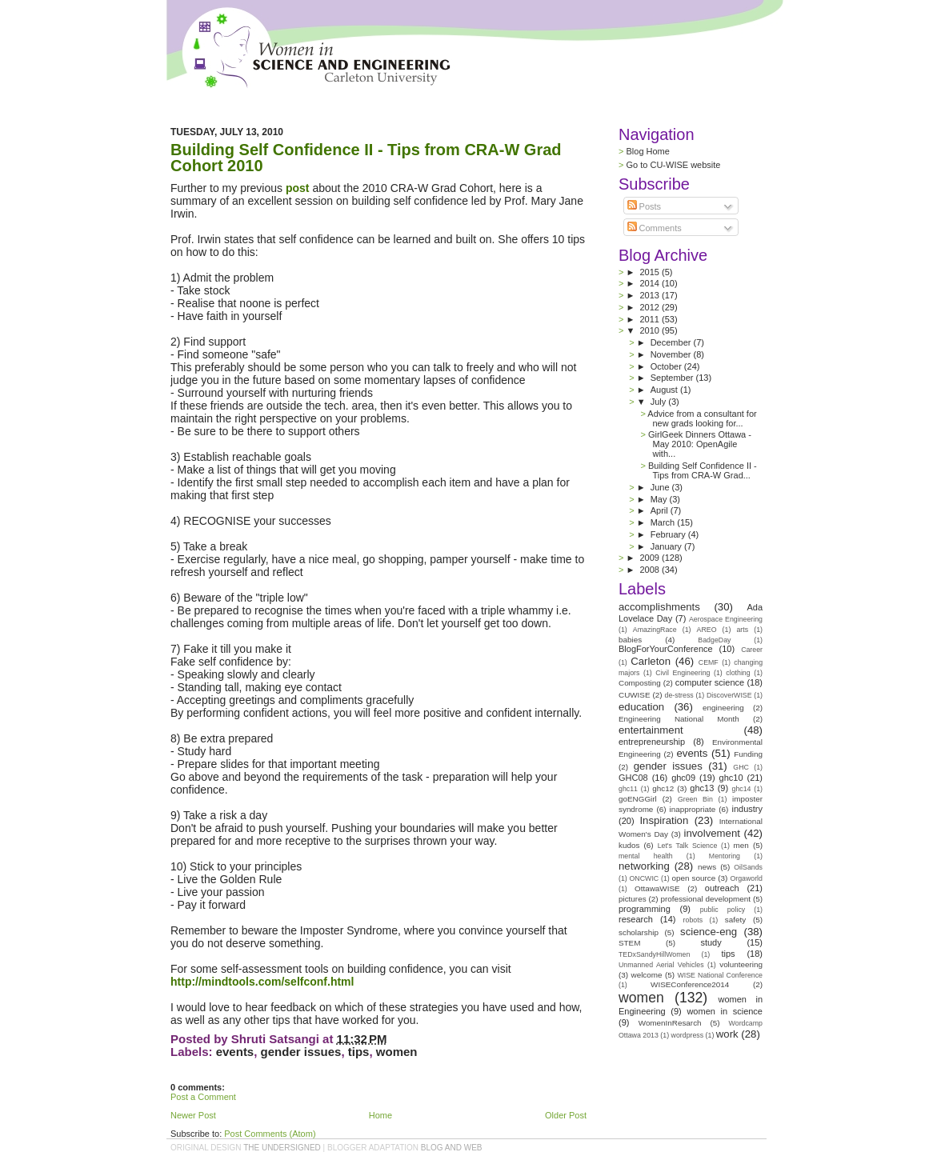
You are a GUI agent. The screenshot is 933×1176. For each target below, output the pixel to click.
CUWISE (635, 694)
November (672, 354)
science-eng (708, 932)
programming (645, 909)
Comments (654, 228)
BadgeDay (714, 640)
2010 (651, 330)
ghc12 (663, 788)
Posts (644, 206)
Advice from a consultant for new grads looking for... (701, 418)
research (636, 919)
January (667, 546)
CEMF (709, 662)
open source (693, 878)
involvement (712, 833)
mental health (646, 856)
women (397, 1051)
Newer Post (193, 1115)
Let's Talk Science (688, 846)
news (707, 866)
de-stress (679, 695)
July (660, 401)
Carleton (651, 661)
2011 (650, 319)
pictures (633, 898)
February (669, 534)
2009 (650, 557)
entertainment (651, 730)
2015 (650, 272)
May (660, 499)
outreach (722, 888)
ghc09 (683, 777)
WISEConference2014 (690, 984)
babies (630, 639)
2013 (650, 295)
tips (359, 1051)
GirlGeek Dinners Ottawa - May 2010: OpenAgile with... (699, 444)
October (667, 366)
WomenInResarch (670, 1022)
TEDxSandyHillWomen (654, 954)
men (741, 845)
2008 (650, 569)
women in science (725, 1011)
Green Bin (695, 799)
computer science (709, 682)
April (661, 510)
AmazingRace (655, 630)
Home (380, 1115)
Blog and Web (452, 1147)
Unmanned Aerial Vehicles (661, 965)
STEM (629, 942)
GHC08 (633, 777)
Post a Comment (203, 1097)
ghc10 (731, 777)
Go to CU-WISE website (673, 165)
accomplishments (659, 607)
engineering (723, 707)
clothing (738, 673)
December (672, 342)
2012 (650, 307)
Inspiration (663, 820)
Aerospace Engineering (726, 619)
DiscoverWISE (729, 695)
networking (644, 866)
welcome (647, 974)
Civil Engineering (682, 673)
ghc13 (702, 788)
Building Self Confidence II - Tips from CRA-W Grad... (702, 470)
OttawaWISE (657, 888)
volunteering (741, 964)
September (673, 377)
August (665, 389)
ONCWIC (644, 878)
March (664, 522)
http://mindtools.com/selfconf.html (262, 981)
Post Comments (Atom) (269, 1133)
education (641, 707)
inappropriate (693, 809)
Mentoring (724, 856)
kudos (629, 845)
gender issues (301, 1051)
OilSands (748, 867)
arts (742, 630)
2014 (650, 283)
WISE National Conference (720, 975)
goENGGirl (638, 798)
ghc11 (628, 789)
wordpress (687, 1035)
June (661, 487)
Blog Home (647, 151)
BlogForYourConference (666, 649)
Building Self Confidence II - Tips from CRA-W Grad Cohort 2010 (366, 157)
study (710, 942)
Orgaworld (746, 878)
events (235, 1051)
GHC (741, 767)
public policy (723, 910)
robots (693, 920)
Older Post (566, 1115)
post (298, 188)
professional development (705, 898)
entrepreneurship (652, 741)
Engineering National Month (679, 718)
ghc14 (741, 789)
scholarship (639, 932)
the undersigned (282, 1147)
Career (752, 650)
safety (735, 919)
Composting (640, 682)
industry (747, 809)
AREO (707, 630)
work (727, 1034)
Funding (748, 754)
